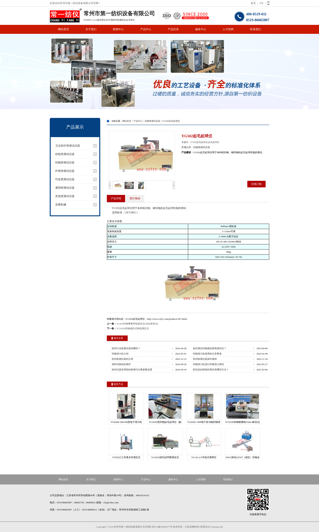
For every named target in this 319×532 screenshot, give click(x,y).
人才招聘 (228, 29)
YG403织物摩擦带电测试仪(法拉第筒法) (137, 323)
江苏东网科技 (192, 526)
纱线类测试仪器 (64, 154)
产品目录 (173, 29)
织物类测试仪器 (64, 162)
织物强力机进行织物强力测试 (208, 364)
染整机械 (60, 204)
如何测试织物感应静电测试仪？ (209, 348)
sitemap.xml (217, 526)
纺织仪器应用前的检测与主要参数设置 (131, 369)
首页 (253, 3)
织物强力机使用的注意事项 (207, 353)
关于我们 (90, 29)
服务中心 (200, 29)
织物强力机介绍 (120, 353)
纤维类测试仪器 (64, 170)
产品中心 (145, 29)
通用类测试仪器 (64, 187)
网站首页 (63, 29)
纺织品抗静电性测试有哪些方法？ (210, 369)
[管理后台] (205, 526)
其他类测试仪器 (64, 196)
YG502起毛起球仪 (171, 121)
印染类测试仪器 (64, 179)
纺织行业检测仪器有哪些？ (125, 348)
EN (261, 3)
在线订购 (256, 184)
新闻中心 (118, 29)
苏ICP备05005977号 (162, 526)
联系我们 (255, 29)
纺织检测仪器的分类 (122, 359)
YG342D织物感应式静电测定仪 (132, 328)
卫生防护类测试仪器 (67, 145)
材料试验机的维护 (121, 364)
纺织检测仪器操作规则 (204, 359)
